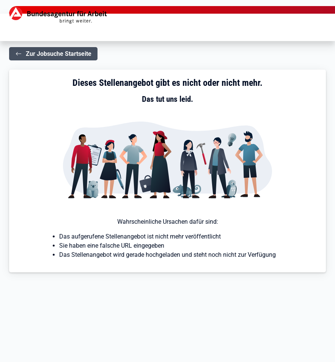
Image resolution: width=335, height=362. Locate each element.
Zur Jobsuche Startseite (58, 53)
